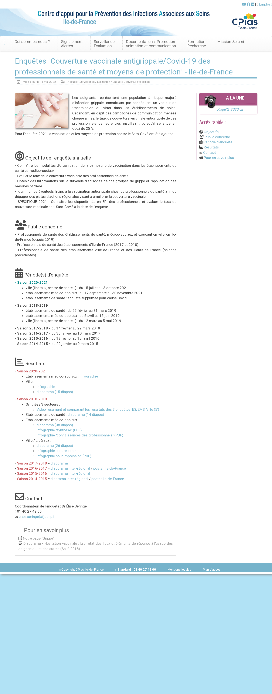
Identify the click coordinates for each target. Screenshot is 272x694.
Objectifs (211, 132)
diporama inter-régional (69, 479)
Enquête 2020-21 (230, 110)
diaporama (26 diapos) (55, 445)
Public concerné (217, 137)
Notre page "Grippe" (38, 538)
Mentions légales (179, 569)
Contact (209, 152)
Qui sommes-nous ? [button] (32, 41)
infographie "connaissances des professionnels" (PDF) (80, 435)
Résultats (211, 147)
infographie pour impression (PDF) (64, 456)
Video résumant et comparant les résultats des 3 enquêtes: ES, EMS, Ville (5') (98, 409)
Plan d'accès (212, 569)
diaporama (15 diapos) (55, 392)
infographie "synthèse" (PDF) (59, 430)
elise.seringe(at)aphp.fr (37, 516)
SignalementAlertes (71, 43)
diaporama (59, 463)
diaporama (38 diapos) (55, 425)
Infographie (88, 376)
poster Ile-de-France (109, 468)
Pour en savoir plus (219, 157)
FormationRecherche (196, 43)
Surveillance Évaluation (104, 43)
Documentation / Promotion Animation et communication (151, 43)
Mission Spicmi (230, 41)
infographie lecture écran (56, 451)
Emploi (265, 4)
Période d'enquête (217, 142)
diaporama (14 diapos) (86, 414)
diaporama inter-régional (70, 468)
